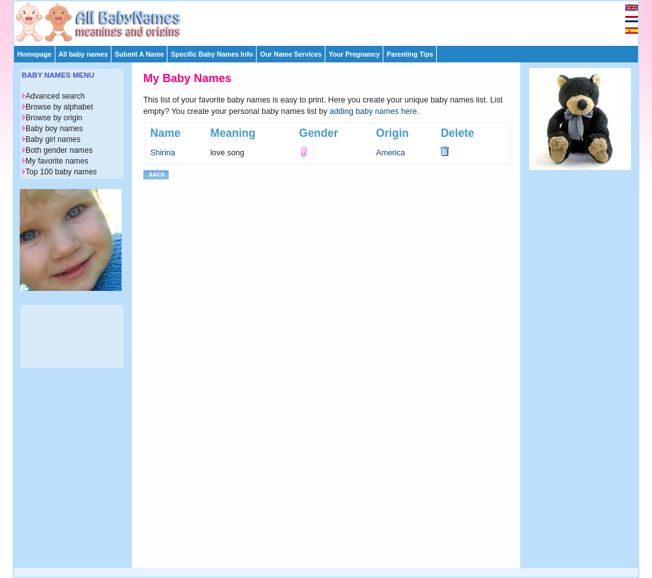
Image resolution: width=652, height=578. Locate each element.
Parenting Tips (409, 54)
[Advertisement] (332, 20)
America (390, 152)
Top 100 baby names (61, 171)
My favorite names (57, 161)
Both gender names (58, 150)
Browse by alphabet (59, 106)
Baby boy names (54, 128)
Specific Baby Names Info (212, 54)
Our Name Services (291, 54)
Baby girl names (53, 139)
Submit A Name (139, 54)
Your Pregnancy (354, 54)
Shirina (162, 152)
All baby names (83, 54)
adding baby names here (373, 111)
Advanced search (55, 96)
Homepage (34, 54)
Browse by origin (53, 117)
